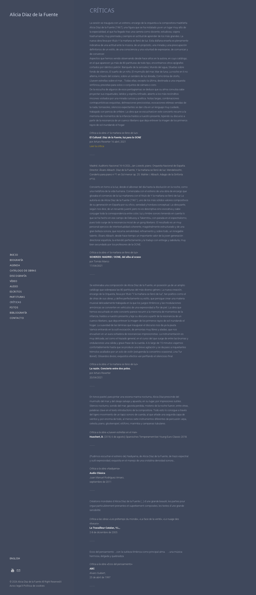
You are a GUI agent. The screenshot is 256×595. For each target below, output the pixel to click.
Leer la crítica (97, 146)
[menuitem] (13, 570)
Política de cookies (34, 585)
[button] (13, 570)
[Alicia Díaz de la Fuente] (37, 14)
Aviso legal (16, 585)
